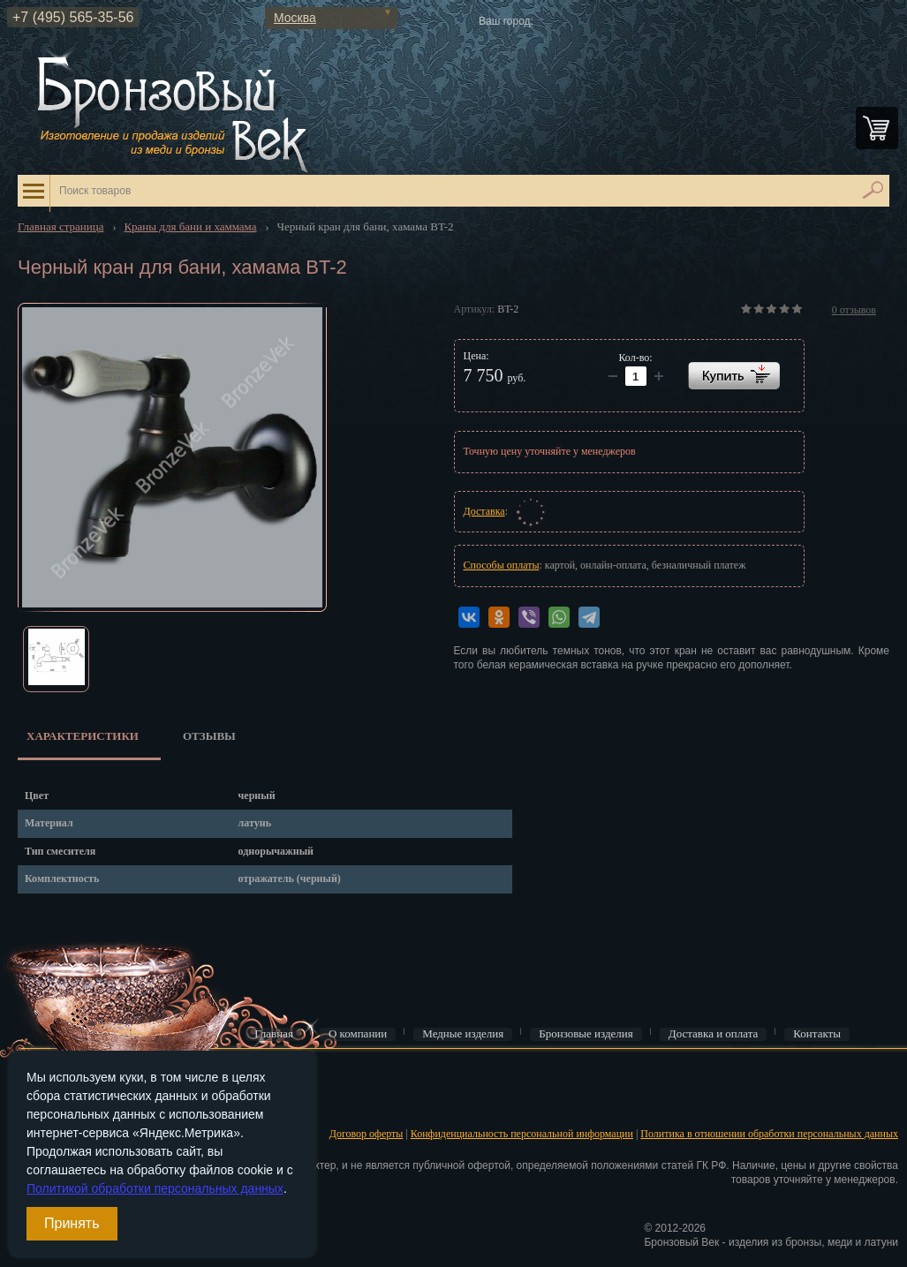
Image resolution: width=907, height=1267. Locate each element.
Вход (27, 1077)
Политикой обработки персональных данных (154, 1188)
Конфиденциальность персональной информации (522, 1133)
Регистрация (44, 1104)
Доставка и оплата (714, 1034)
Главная (273, 1034)
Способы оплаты (502, 565)
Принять (72, 1223)
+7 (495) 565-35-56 (72, 17)
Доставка (484, 511)
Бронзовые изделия (586, 1034)
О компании (358, 1034)
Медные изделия (462, 1034)
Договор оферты (366, 1133)
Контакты (817, 1034)
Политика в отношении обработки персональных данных (769, 1133)
